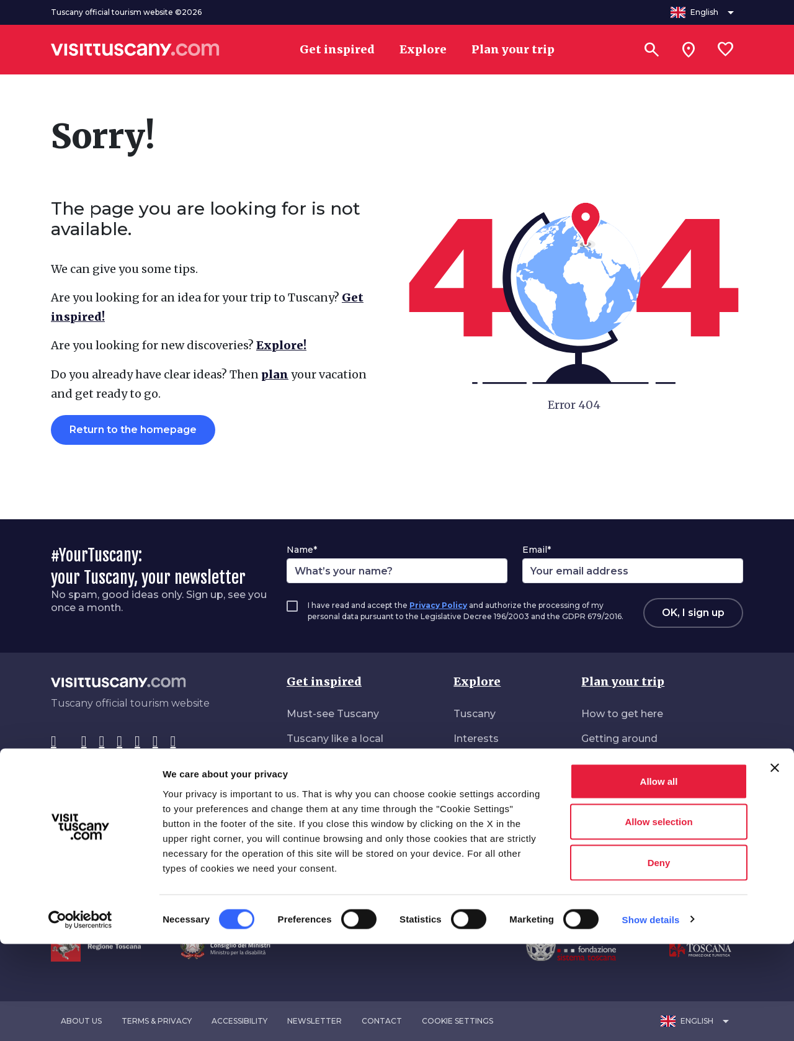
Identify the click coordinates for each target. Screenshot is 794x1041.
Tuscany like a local (335, 738)
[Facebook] (53, 742)
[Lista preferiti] (725, 49)
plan (274, 374)
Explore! (281, 345)
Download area (619, 838)
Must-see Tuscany (333, 714)
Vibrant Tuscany (327, 788)
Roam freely (317, 838)
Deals (595, 788)
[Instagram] (84, 742)
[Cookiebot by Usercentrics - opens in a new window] (80, 1016)
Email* (536, 549)
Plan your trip (622, 681)
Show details (651, 1016)
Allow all (659, 878)
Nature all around (330, 813)
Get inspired (324, 681)
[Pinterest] (119, 742)
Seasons (474, 788)
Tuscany (474, 714)
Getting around (619, 738)
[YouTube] (137, 742)
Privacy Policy (438, 605)
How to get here (622, 714)
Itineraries (478, 763)
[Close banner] (774, 864)
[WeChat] (155, 742)
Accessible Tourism (630, 813)
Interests (476, 738)
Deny (659, 959)
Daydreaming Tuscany (343, 763)
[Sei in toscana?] (688, 49)
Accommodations (627, 763)
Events (470, 813)
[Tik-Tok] (102, 742)
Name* (302, 549)
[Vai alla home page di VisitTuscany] (135, 49)
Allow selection (658, 919)
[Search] (651, 49)
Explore (477, 681)
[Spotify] (173, 742)
